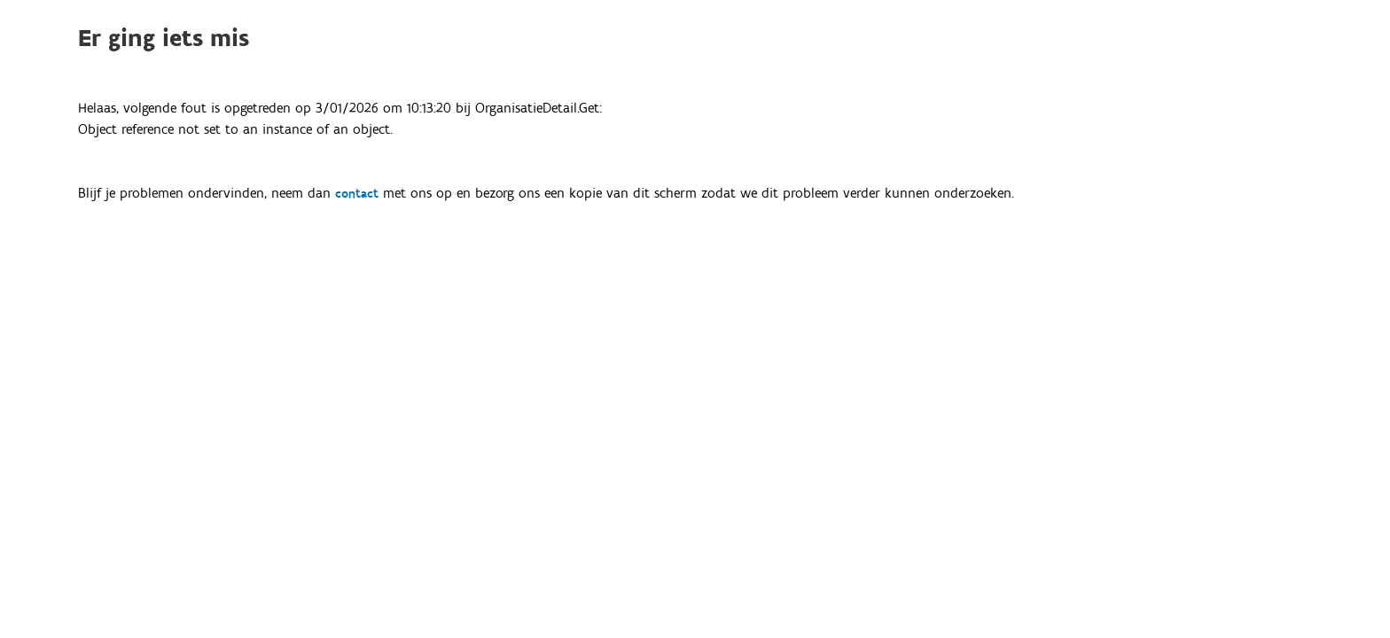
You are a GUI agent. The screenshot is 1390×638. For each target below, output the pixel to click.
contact (357, 194)
